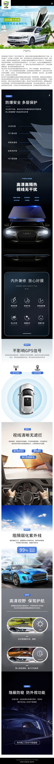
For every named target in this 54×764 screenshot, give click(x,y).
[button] (4, 27)
